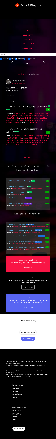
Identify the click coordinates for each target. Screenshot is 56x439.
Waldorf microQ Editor (41, 118)
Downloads (17, 428)
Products (23, 74)
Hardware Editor (20, 82)
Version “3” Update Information (16, 192)
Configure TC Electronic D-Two (16, 186)
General (16, 131)
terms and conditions (19, 408)
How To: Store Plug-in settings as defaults (26, 106)
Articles (20, 83)
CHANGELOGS (28, 35)
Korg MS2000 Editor (16, 116)
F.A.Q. (28, 31)
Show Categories (10, 95)
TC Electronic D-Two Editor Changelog (18, 181)
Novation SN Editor (29, 116)
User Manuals (30, 224)
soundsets (15, 388)
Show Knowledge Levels (12, 101)
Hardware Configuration (37, 188)
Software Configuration (25, 199)
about (14, 420)
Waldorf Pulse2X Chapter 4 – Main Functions (20, 241)
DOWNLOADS (28, 39)
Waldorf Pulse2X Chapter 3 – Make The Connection (22, 236)
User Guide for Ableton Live (15, 198)
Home (18, 74)
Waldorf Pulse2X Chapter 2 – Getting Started (20, 230)
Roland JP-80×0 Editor (12, 118)
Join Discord (26, 339)
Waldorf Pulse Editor (26, 120)
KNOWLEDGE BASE (28, 44)
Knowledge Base (28, 267)
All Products (28, 157)
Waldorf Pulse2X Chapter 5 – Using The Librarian (21, 247)
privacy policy (16, 414)
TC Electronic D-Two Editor (17, 182)
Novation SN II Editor (41, 116)
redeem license (17, 394)
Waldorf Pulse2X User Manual (16, 224)
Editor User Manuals (36, 226)
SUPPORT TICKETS (28, 48)
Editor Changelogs (36, 182)
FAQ (17, 83)
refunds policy (16, 411)
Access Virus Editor (20, 113)
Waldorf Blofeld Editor (27, 118)
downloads (15, 391)
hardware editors (17, 385)
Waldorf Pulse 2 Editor (12, 120)
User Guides (14, 83)
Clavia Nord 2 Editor (32, 113)
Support (22, 194)
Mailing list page (27, 332)
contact (14, 417)
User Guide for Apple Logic (15, 203)
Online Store (24, 83)
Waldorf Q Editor (38, 120)
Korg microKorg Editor (18, 80)
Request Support (28, 307)
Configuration (28, 198)
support (14, 397)
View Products (28, 287)
